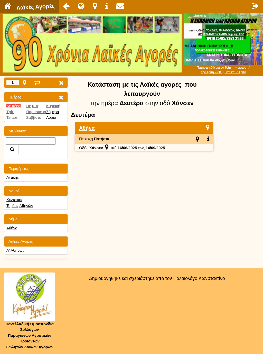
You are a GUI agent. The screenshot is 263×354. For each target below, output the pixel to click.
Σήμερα (52, 112)
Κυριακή (53, 106)
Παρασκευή (36, 112)
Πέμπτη (32, 106)
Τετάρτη (13, 117)
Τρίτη (10, 112)
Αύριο (51, 117)
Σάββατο (33, 117)
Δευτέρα (13, 106)
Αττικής (12, 177)
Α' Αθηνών (15, 250)
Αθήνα (11, 228)
